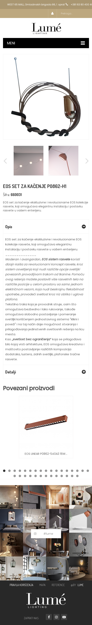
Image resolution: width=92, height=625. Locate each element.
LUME (81, 585)
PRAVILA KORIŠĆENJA (21, 585)
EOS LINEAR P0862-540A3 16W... (46, 454)
